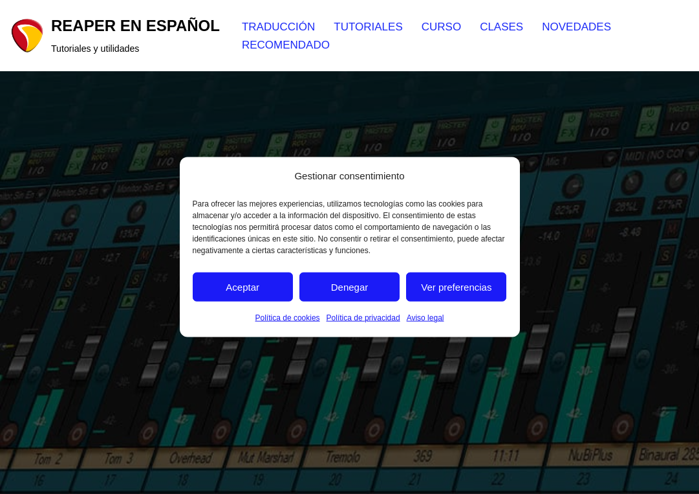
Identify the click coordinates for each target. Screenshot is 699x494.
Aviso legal (425, 317)
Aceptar (242, 287)
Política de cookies (287, 317)
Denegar (350, 287)
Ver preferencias (456, 287)
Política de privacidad (363, 317)
